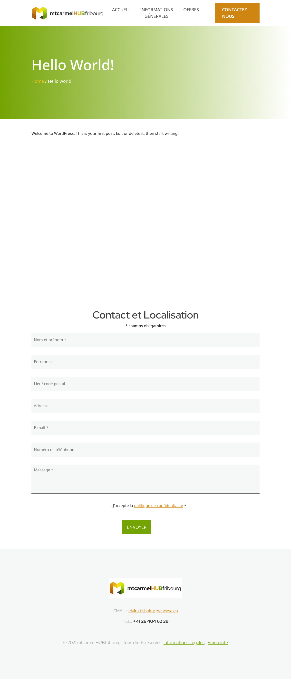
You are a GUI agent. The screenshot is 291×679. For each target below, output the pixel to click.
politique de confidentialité (158, 505)
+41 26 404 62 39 (150, 621)
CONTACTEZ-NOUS (235, 13)
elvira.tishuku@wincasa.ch (153, 611)
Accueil (121, 9)
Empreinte (218, 642)
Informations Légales (184, 642)
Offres (191, 9)
